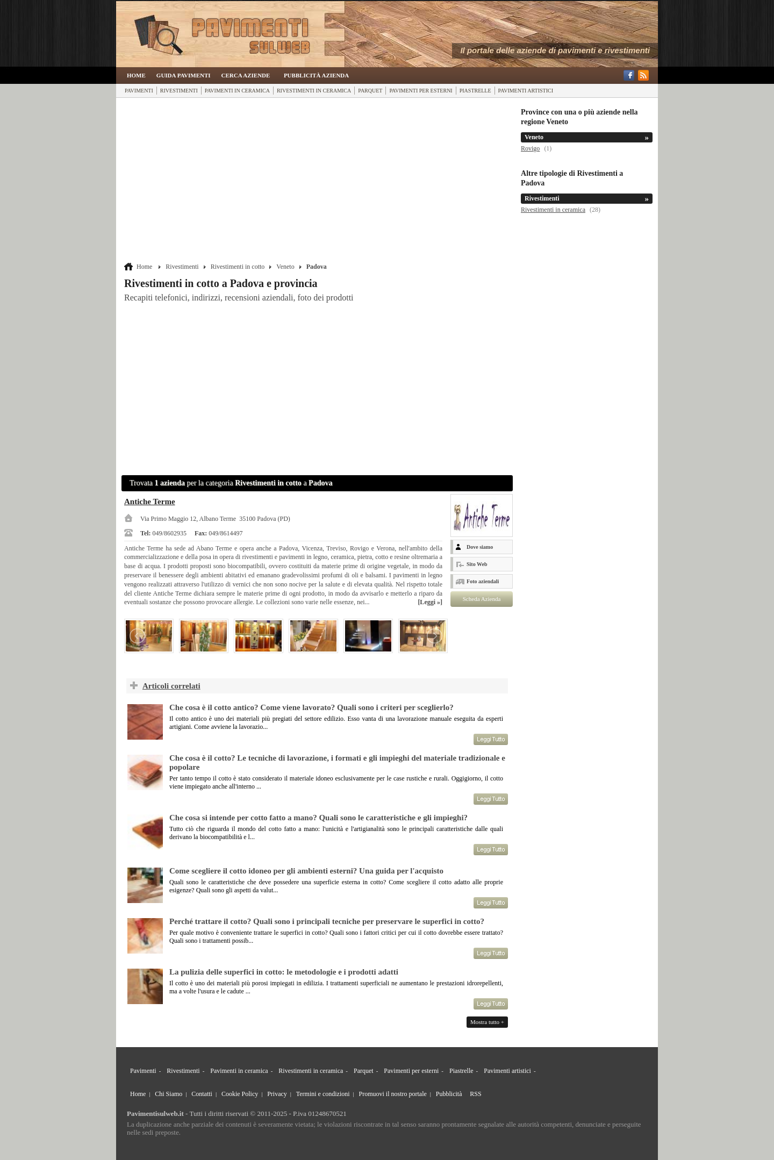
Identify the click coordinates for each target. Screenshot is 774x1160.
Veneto (285, 266)
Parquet (370, 91)
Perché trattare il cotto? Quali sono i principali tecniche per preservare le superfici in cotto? (326, 921)
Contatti (201, 1094)
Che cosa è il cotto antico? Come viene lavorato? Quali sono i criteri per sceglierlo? (311, 707)
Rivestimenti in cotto (238, 266)
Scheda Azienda (482, 599)
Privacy (277, 1094)
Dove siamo (480, 547)
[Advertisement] (318, 181)
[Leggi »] (430, 602)
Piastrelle (475, 91)
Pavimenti (139, 91)
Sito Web (477, 564)
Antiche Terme (149, 501)
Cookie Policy (239, 1094)
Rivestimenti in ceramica (314, 91)
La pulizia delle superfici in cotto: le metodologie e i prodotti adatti (283, 972)
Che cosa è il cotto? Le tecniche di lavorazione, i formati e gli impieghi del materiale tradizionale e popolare (337, 762)
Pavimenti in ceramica (237, 91)
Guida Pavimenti (183, 75)
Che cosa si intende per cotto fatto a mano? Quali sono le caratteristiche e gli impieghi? (318, 817)
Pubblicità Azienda (316, 75)
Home (136, 75)
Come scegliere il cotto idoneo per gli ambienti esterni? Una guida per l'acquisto (306, 871)
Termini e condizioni (323, 1094)
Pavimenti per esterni (420, 91)
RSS (475, 1094)
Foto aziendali (483, 581)
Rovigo (530, 148)
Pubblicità (449, 1094)
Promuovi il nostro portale (393, 1094)
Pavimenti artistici (525, 91)
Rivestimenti (179, 91)
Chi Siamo (168, 1094)
